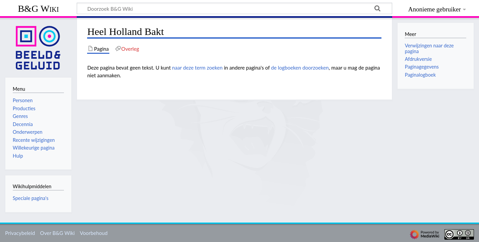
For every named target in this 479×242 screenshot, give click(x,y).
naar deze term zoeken (197, 68)
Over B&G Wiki (57, 233)
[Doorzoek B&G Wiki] (234, 8)
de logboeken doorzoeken (300, 68)
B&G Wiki (38, 8)
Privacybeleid (20, 233)
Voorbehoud (93, 233)
